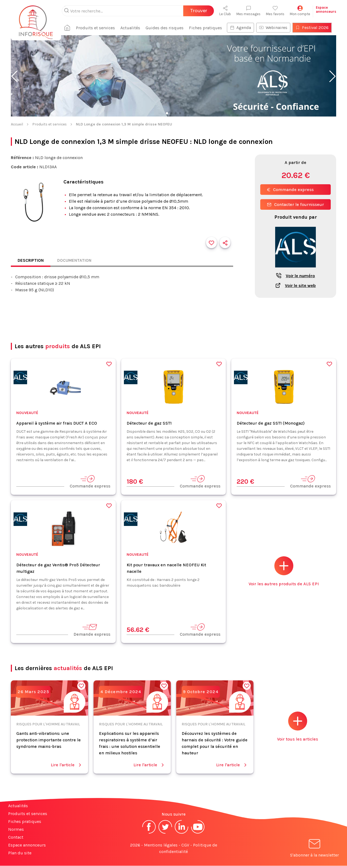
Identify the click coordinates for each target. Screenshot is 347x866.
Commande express (290, 189)
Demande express (91, 630)
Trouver (198, 10)
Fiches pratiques (207, 27)
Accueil (17, 124)
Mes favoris (275, 10)
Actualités (132, 27)
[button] (14, 76)
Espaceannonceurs (326, 9)
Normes (16, 829)
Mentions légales (161, 845)
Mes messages (248, 10)
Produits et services (97, 27)
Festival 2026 (314, 27)
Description (31, 260)
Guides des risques (167, 27)
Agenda (242, 27)
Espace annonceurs (27, 845)
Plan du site (19, 853)
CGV (185, 845)
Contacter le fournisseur (295, 204)
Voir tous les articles (297, 727)
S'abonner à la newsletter (314, 849)
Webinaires (275, 27)
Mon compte (300, 10)
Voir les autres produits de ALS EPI (284, 572)
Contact (15, 837)
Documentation (76, 260)
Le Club (225, 10)
